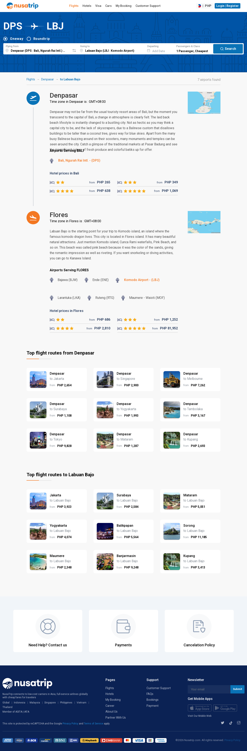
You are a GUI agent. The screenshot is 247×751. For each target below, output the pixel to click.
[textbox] (37, 48)
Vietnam (81, 702)
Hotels (86, 5)
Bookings (153, 699)
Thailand (7, 707)
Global (6, 702)
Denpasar (47, 79)
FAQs (150, 694)
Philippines (66, 702)
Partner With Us (115, 717)
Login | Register (227, 5)
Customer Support (148, 5)
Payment (153, 705)
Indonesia (19, 702)
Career (109, 705)
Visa (98, 5)
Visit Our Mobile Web (199, 715)
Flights (74, 5)
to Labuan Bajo (70, 79)
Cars (108, 5)
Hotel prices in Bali (64, 173)
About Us (111, 711)
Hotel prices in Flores (67, 311)
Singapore (50, 702)
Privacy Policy (71, 723)
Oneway (16, 39)
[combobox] (37, 48)
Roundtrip (41, 39)
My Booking (124, 5)
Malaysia (35, 702)
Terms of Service (94, 723)
